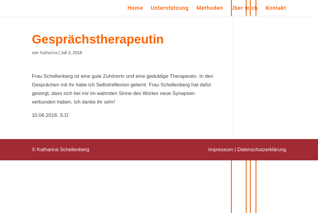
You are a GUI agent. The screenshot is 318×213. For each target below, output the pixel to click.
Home (135, 8)
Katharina (48, 52)
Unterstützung (170, 8)
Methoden (210, 8)
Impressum (220, 149)
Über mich (244, 8)
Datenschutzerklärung (261, 149)
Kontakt (276, 8)
